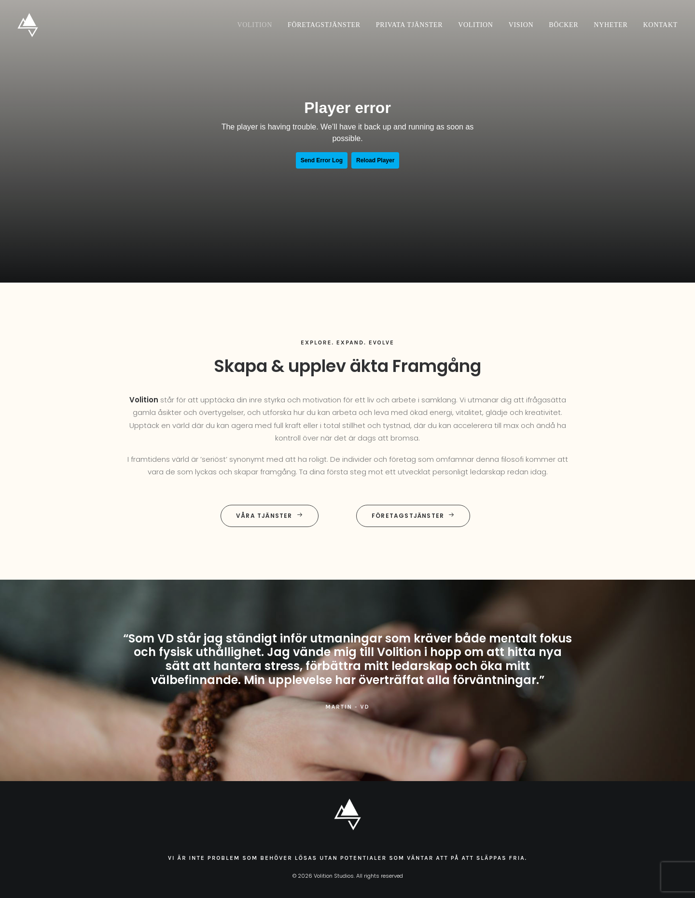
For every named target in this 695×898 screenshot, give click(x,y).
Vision (521, 25)
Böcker (563, 25)
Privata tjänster (409, 25)
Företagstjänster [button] (413, 516)
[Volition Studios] (27, 25)
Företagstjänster (324, 25)
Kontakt (660, 25)
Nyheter (610, 25)
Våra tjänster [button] (269, 516)
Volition (254, 25)
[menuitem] (258, 25)
